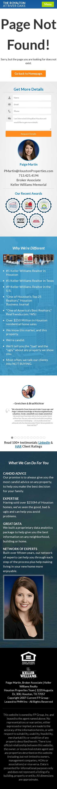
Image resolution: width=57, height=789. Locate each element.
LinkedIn (44, 442)
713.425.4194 (28, 175)
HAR (18, 446)
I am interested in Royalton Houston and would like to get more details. (29, 122)
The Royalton (14, 4)
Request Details (28, 134)
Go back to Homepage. (29, 73)
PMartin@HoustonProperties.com (28, 171)
